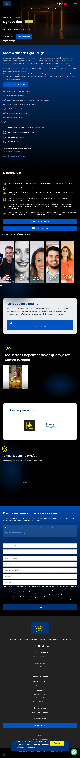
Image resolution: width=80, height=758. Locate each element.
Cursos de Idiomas (40, 677)
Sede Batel (40, 698)
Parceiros (42, 9)
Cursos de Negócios (40, 666)
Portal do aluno (39, 725)
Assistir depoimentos (12, 156)
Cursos (25, 9)
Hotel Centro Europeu (40, 701)
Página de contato (13, 533)
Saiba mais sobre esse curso (15, 84)
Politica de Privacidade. (25, 747)
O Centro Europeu (40, 681)
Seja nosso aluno (24, 36)
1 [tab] (1, 285)
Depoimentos (52, 9)
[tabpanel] (7, 262)
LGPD (40, 736)
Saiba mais (9, 36)
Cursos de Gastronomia (40, 656)
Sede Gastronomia (40, 695)
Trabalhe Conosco (40, 713)
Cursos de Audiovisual (40, 670)
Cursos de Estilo (40, 663)
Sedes (33, 9)
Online (29, 21)
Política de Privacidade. (62, 589)
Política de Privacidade (40, 739)
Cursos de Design (40, 660)
